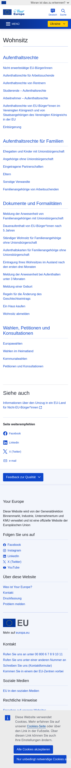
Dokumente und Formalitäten (32, 203)
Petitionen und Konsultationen (23, 366)
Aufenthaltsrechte (20, 57)
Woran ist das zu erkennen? (50, 2)
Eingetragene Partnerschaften (23, 166)
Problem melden (14, 604)
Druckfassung (12, 598)
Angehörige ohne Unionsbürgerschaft (28, 159)
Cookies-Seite (36, 726)
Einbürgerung (12, 127)
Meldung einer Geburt (17, 286)
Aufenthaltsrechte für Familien (33, 141)
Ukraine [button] (58, 24)
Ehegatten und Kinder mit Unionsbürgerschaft (33, 151)
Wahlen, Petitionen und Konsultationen (26, 330)
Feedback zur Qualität (23, 477)
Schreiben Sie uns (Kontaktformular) (27, 665)
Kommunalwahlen (15, 358)
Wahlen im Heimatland (18, 351)
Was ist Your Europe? (17, 587)
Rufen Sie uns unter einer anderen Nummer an (34, 660)
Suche (63, 12)
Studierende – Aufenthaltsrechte (24, 90)
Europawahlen (12, 343)
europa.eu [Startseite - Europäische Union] (23, 632)
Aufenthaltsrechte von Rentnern (24, 83)
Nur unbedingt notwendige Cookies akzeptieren (41, 759)
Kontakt (8, 592)
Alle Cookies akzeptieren (33, 749)
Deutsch (53, 12)
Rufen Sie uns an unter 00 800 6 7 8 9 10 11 (33, 654)
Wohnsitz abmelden (16, 313)
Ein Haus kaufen (14, 306)
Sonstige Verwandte (16, 181)
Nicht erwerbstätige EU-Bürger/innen (27, 68)
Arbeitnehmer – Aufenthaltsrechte (25, 98)
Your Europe (13, 501)
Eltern (7, 174)
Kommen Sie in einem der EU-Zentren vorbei (33, 671)
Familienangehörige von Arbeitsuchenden (31, 189)
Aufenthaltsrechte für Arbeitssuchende (28, 75)
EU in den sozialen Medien (21, 690)
